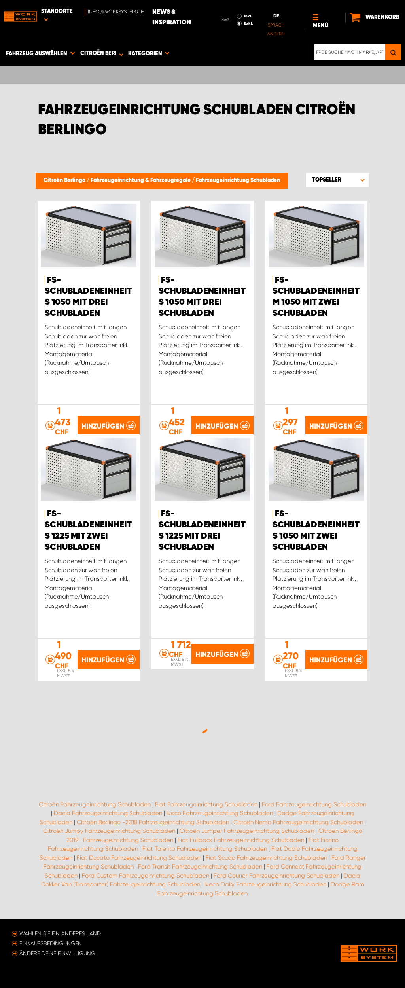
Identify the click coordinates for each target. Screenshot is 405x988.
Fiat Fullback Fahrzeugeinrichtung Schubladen (241, 840)
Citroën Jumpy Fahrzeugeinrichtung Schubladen (109, 830)
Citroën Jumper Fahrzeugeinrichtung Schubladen (247, 830)
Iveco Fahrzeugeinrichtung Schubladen (220, 813)
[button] (337, 180)
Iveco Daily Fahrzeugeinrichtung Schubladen (265, 884)
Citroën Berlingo (65, 180)
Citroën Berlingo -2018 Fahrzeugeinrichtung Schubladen (153, 822)
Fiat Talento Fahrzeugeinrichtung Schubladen (204, 848)
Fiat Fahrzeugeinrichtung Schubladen (206, 804)
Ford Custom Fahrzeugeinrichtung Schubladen (145, 875)
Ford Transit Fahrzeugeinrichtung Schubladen (200, 866)
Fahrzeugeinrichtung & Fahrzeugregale (141, 180)
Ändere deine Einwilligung (57, 953)
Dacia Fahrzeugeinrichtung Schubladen (108, 813)
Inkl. (248, 16)
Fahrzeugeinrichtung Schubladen (238, 180)
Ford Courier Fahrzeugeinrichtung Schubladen (276, 875)
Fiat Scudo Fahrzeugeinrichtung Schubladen (266, 857)
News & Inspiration (171, 17)
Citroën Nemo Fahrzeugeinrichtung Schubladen (298, 822)
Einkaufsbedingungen (50, 943)
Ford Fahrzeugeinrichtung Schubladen (314, 804)
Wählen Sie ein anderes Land (60, 933)
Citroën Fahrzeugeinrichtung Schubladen (95, 804)
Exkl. (248, 23)
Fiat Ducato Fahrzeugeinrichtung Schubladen (139, 857)
